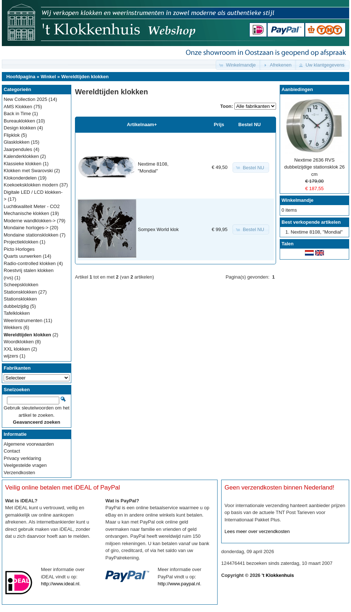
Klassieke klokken (22, 163)
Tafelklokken (17, 313)
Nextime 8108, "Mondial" (317, 232)
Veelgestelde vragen (25, 465)
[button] (238, 65)
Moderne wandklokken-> (30, 220)
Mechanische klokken (26, 213)
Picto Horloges (19, 249)
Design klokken (20, 128)
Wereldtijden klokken (85, 76)
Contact (12, 451)
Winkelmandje (297, 200)
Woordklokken (19, 341)
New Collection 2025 (25, 99)
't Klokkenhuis (278, 575)
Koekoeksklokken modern (31, 185)
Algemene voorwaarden (29, 444)
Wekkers (13, 327)
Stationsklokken (20, 292)
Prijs (219, 124)
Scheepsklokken (21, 284)
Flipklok (12, 135)
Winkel (48, 76)
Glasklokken (17, 142)
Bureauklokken (19, 121)
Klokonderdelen (20, 178)
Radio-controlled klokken (30, 263)
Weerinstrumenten (23, 320)
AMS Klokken (18, 106)
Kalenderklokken (21, 156)
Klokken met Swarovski (28, 170)
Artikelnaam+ (142, 124)
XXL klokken (17, 349)
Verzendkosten (19, 472)
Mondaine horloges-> (26, 227)
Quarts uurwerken (22, 256)
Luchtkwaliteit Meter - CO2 (32, 206)
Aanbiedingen (297, 89)
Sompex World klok (158, 229)
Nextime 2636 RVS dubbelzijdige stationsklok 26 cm (314, 167)
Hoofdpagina (20, 76)
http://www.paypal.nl (179, 583)
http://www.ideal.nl (60, 583)
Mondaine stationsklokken (31, 235)
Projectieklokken (21, 242)
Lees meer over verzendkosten (257, 531)
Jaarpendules (18, 149)
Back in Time (17, 113)
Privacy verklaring (22, 458)
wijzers (11, 356)
